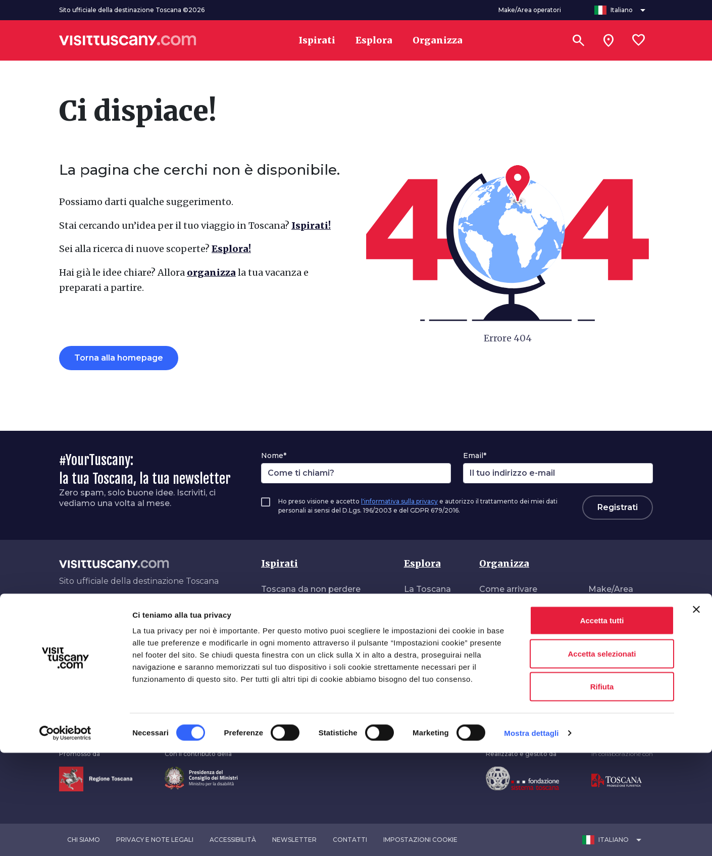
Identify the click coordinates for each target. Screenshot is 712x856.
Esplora (422, 563)
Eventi (417, 670)
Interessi (421, 609)
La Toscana (427, 589)
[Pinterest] (115, 613)
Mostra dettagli (531, 836)
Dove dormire (507, 629)
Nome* (273, 455)
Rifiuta (602, 789)
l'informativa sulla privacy (399, 501)
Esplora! (231, 249)
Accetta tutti (602, 723)
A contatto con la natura (310, 670)
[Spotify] (159, 613)
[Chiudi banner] (696, 712)
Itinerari (419, 629)
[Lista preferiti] (639, 40)
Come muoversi (512, 609)
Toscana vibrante (296, 649)
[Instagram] (86, 613)
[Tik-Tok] (100, 613)
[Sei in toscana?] (608, 40)
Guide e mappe (510, 690)
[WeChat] (144, 613)
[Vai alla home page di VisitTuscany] (127, 40)
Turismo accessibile (520, 670)
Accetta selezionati (602, 756)
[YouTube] (129, 613)
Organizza (504, 563)
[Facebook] (61, 613)
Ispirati (279, 563)
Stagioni (421, 649)
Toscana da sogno (299, 629)
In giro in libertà (292, 690)
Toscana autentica (299, 609)
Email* (474, 455)
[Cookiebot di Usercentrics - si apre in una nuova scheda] (65, 836)
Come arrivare (508, 589)
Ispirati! (311, 225)
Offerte (494, 649)
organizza (211, 272)
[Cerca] (578, 40)
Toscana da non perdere (311, 589)
